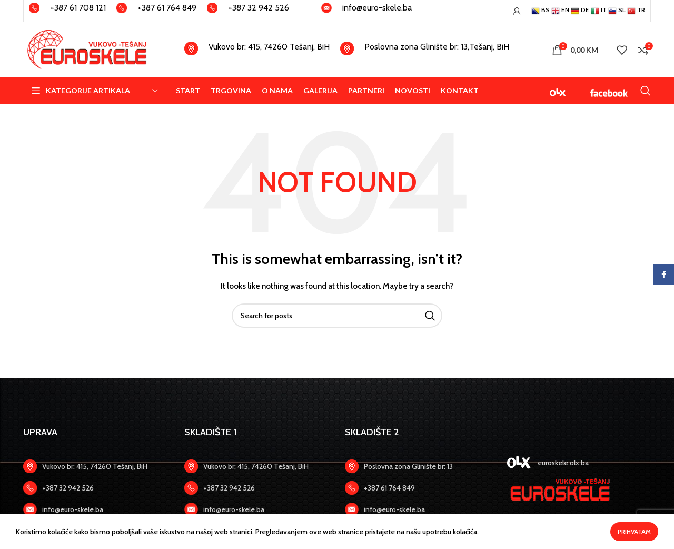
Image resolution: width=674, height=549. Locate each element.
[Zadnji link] (95, 488)
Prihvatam (634, 531)
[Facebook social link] (663, 274)
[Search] (645, 90)
